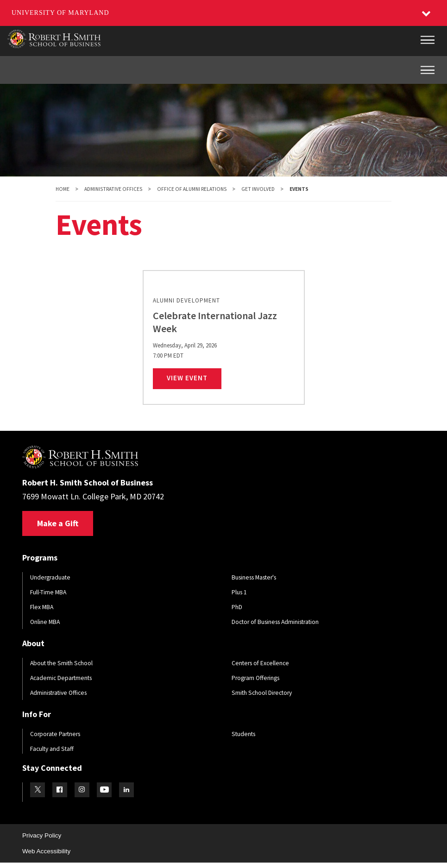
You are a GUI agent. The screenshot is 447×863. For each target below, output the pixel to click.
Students (243, 734)
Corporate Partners (55, 734)
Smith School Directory (262, 693)
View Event (194, 377)
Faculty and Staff (52, 749)
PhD (237, 607)
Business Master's (254, 577)
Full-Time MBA (48, 592)
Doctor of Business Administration (275, 622)
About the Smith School (61, 663)
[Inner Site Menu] (427, 70)
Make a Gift (57, 523)
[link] (224, 337)
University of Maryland (60, 12)
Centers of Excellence (260, 663)
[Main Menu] (427, 40)
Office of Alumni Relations (192, 189)
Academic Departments (61, 678)
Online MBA (45, 622)
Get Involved (258, 189)
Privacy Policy (41, 835)
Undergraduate (50, 577)
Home (62, 189)
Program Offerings (255, 678)
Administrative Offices (113, 189)
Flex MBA (41, 607)
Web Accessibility (46, 851)
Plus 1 (239, 592)
